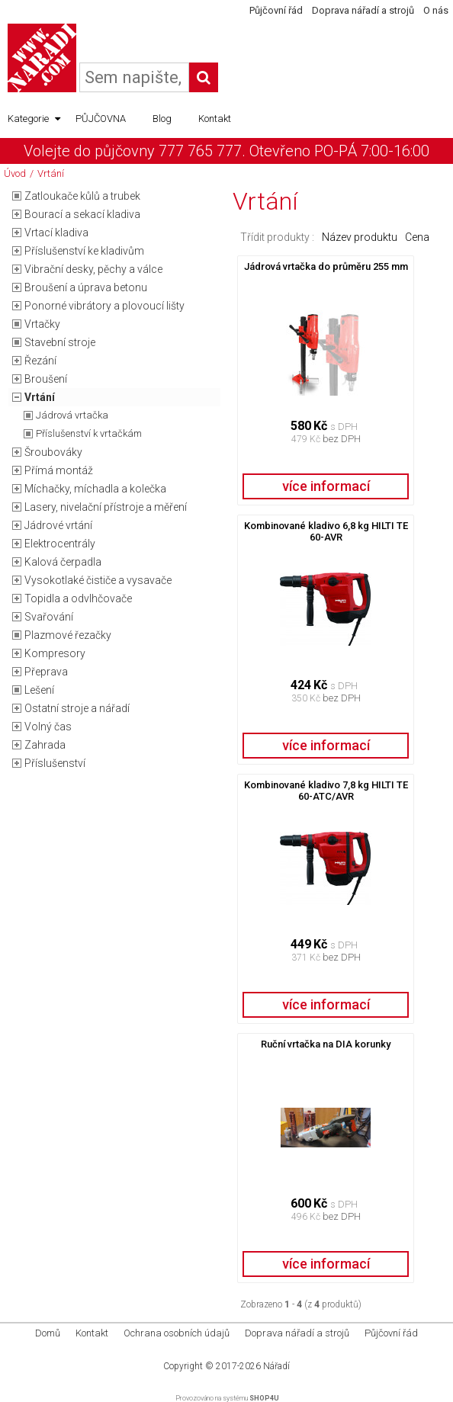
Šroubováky (53, 452)
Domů (47, 1333)
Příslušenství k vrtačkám (89, 433)
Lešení (39, 690)
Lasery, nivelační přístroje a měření (105, 507)
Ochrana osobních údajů (177, 1333)
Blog (162, 118)
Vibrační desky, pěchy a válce (93, 269)
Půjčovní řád (276, 10)
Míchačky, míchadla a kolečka (95, 489)
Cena (417, 237)
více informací (326, 486)
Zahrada (45, 745)
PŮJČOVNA (101, 118)
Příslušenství (54, 763)
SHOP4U (264, 1398)
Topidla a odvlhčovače (78, 598)
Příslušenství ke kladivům (84, 251)
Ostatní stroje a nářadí (77, 708)
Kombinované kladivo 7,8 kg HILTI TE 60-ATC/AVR (326, 790)
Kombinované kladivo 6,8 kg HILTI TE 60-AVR (326, 531)
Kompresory (54, 653)
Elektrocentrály (59, 543)
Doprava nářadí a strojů (363, 10)
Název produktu (359, 237)
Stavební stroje (59, 342)
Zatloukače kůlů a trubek (82, 196)
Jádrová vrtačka (72, 415)
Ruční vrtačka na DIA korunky (325, 1044)
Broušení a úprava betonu (85, 287)
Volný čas (48, 726)
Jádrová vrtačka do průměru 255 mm (326, 266)
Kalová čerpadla (62, 562)
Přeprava (46, 672)
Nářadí (276, 1366)
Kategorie (34, 119)
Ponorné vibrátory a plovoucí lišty (104, 306)
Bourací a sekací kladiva (82, 214)
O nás (435, 10)
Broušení (45, 379)
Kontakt (214, 118)
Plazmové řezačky (67, 635)
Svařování (48, 617)
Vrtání (50, 173)
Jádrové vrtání (58, 525)
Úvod (15, 173)
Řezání (40, 361)
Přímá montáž (58, 470)
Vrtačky (42, 324)
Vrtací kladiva (56, 232)
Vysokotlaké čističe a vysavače (98, 580)
